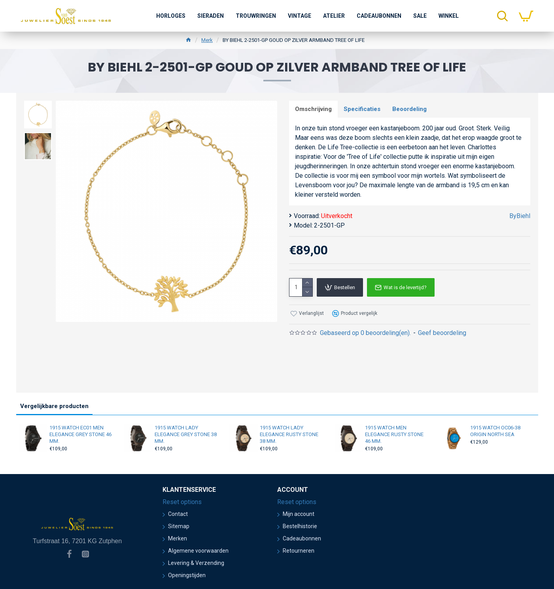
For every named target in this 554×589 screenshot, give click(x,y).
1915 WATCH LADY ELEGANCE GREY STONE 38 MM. (186, 434)
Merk (207, 40)
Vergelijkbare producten (54, 406)
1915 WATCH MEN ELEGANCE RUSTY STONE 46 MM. (394, 434)
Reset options (182, 502)
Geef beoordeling (442, 333)
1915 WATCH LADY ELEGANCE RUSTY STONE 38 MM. (289, 434)
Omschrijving (313, 109)
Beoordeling (409, 109)
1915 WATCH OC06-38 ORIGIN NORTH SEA (495, 431)
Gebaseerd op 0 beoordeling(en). (365, 333)
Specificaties (362, 109)
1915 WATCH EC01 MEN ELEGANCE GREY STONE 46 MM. (80, 434)
